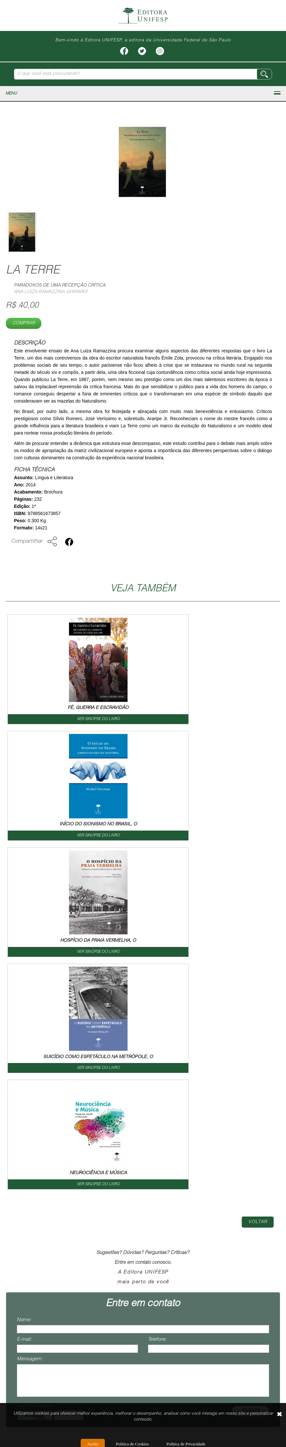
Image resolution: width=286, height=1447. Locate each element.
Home (41, 1222)
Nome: (24, 1087)
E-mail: (24, 1107)
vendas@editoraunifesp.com (35, 1358)
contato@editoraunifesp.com (35, 1333)
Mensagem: (30, 1126)
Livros (107, 1222)
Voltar (257, 989)
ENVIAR (250, 1178)
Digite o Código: (34, 1173)
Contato (212, 1222)
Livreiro (134, 1222)
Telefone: (157, 1107)
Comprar (23, 323)
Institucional (74, 1222)
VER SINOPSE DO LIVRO (74, 719)
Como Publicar (173, 1222)
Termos (242, 1222)
